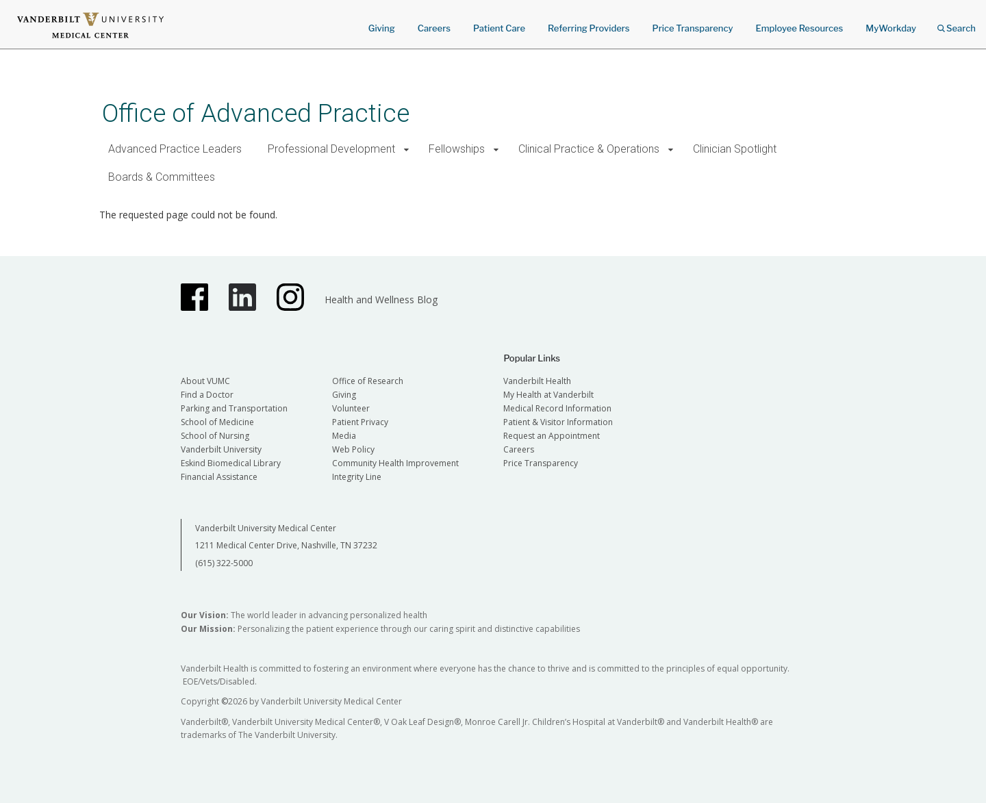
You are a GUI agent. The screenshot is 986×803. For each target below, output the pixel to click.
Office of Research (367, 381)
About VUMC (205, 381)
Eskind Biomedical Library (231, 463)
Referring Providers (588, 28)
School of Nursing (215, 436)
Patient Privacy (360, 422)
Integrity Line (356, 477)
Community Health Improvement (395, 463)
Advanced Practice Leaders (175, 148)
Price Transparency (693, 28)
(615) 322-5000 (224, 563)
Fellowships (457, 148)
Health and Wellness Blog (381, 299)
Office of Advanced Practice (255, 113)
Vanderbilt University (221, 449)
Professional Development (331, 148)
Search (956, 23)
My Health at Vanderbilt (548, 394)
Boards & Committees (161, 176)
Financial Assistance (219, 477)
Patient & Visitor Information (558, 422)
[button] (406, 150)
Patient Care (499, 28)
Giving (381, 28)
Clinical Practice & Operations (588, 148)
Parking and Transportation (234, 408)
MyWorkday (890, 28)
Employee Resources (799, 28)
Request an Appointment (551, 436)
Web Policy (353, 449)
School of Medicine (217, 422)
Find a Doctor (207, 394)
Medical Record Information (557, 408)
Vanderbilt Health (537, 381)
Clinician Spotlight (734, 148)
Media (344, 436)
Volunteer (351, 408)
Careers (434, 28)
